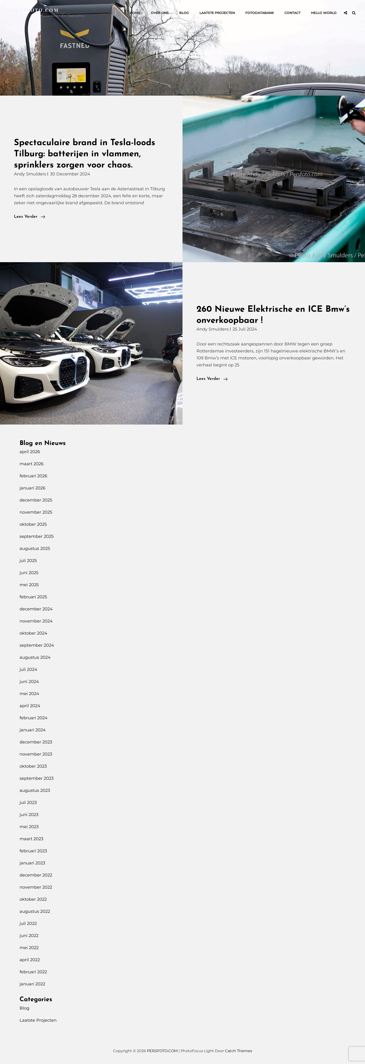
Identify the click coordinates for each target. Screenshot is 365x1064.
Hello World (324, 13)
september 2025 (37, 536)
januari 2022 (32, 984)
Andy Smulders (30, 174)
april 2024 (30, 705)
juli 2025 (28, 560)
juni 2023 (29, 814)
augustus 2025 (35, 548)
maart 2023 (31, 838)
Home (135, 13)
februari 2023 (33, 850)
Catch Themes (238, 1051)
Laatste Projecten (217, 13)
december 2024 (36, 609)
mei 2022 (29, 947)
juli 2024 (28, 669)
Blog (184, 13)
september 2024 (37, 645)
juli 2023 (28, 802)
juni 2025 (29, 572)
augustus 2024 (35, 657)
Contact (292, 13)
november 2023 (36, 754)
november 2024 (36, 621)
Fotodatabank (259, 13)
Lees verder (29, 216)
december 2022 (36, 875)
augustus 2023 (35, 790)
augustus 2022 (35, 911)
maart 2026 (32, 463)
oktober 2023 (33, 766)
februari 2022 (33, 971)
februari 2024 (33, 717)
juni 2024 (29, 681)
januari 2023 (32, 863)
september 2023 (37, 778)
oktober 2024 (33, 633)
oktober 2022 (33, 899)
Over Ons (160, 13)
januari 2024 (33, 730)
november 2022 (36, 887)
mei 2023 (29, 826)
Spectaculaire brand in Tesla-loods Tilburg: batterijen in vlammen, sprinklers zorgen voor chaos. (84, 154)
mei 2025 (29, 584)
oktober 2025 (33, 524)
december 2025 (36, 500)
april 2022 (30, 959)
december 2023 (36, 742)
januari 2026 (32, 488)
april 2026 (30, 451)
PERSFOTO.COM (35, 10)
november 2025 (36, 512)
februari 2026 (33, 475)
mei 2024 (29, 693)
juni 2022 (29, 935)
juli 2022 (28, 923)
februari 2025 (33, 596)
